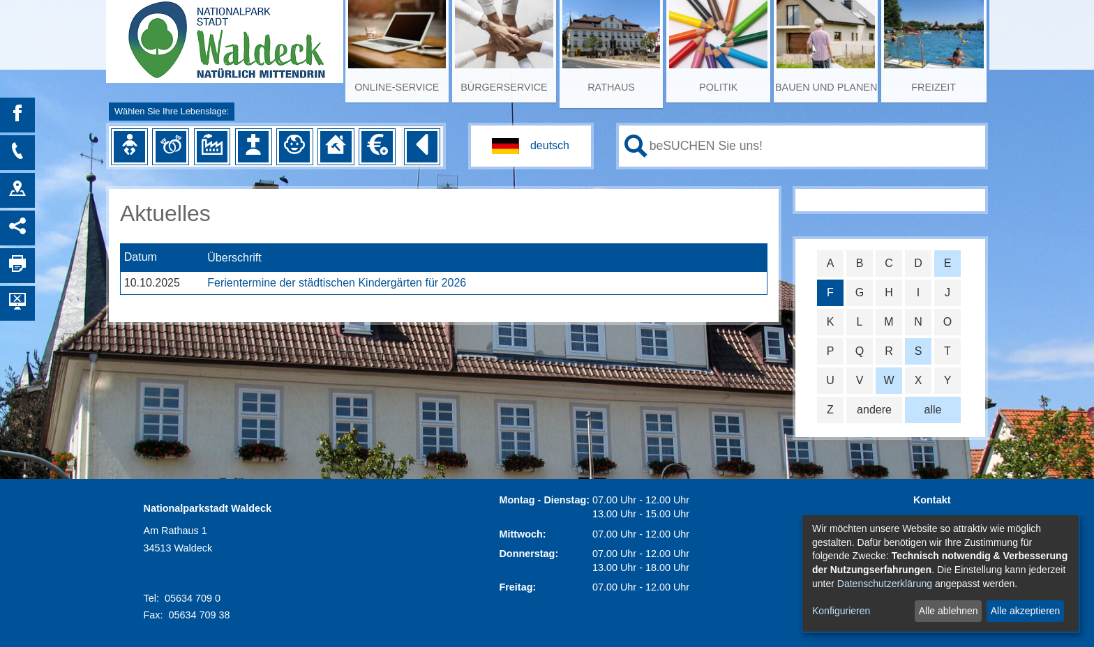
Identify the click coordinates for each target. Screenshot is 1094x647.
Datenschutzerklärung (884, 583)
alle (933, 410)
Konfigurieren (841, 610)
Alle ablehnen (948, 610)
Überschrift (234, 258)
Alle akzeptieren (1026, 610)
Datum (140, 258)
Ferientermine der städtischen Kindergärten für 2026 (336, 283)
